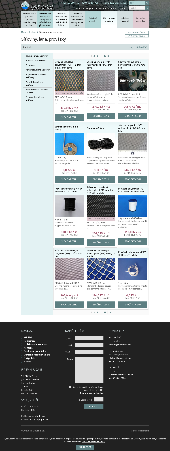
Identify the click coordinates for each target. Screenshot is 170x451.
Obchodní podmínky (35, 351)
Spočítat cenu (69, 117)
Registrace (92, 9)
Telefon (69, 352)
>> (109, 55)
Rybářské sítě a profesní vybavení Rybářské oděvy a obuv (29, 19)
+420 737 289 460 (70, 3)
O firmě (112, 9)
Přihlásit (80, 9)
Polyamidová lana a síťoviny (38, 70)
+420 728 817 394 (117, 377)
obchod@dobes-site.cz (114, 3)
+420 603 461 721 (89, 3)
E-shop (102, 9)
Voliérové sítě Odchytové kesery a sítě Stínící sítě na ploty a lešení (45, 19)
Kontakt (122, 9)
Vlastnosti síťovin (137, 32)
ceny (131, 47)
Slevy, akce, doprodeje (141, 19)
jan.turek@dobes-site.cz (121, 374)
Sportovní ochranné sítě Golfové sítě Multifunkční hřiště (61, 19)
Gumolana (30, 65)
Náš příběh (29, 358)
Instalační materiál (125, 19)
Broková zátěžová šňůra (36, 60)
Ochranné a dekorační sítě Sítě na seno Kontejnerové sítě (77, 19)
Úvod (23, 32)
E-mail (70, 345)
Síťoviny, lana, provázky (109, 22)
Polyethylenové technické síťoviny (37, 91)
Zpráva (70, 359)
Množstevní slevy (137, 35)
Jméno (70, 338)
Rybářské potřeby (93, 19)
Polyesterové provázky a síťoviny (36, 76)
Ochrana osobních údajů (37, 355)
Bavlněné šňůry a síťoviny (37, 56)
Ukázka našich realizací (36, 344)
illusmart (144, 430)
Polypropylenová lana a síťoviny (35, 98)
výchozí (139, 47)
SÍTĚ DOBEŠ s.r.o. (36, 430)
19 (105, 55)
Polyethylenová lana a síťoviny (34, 83)
